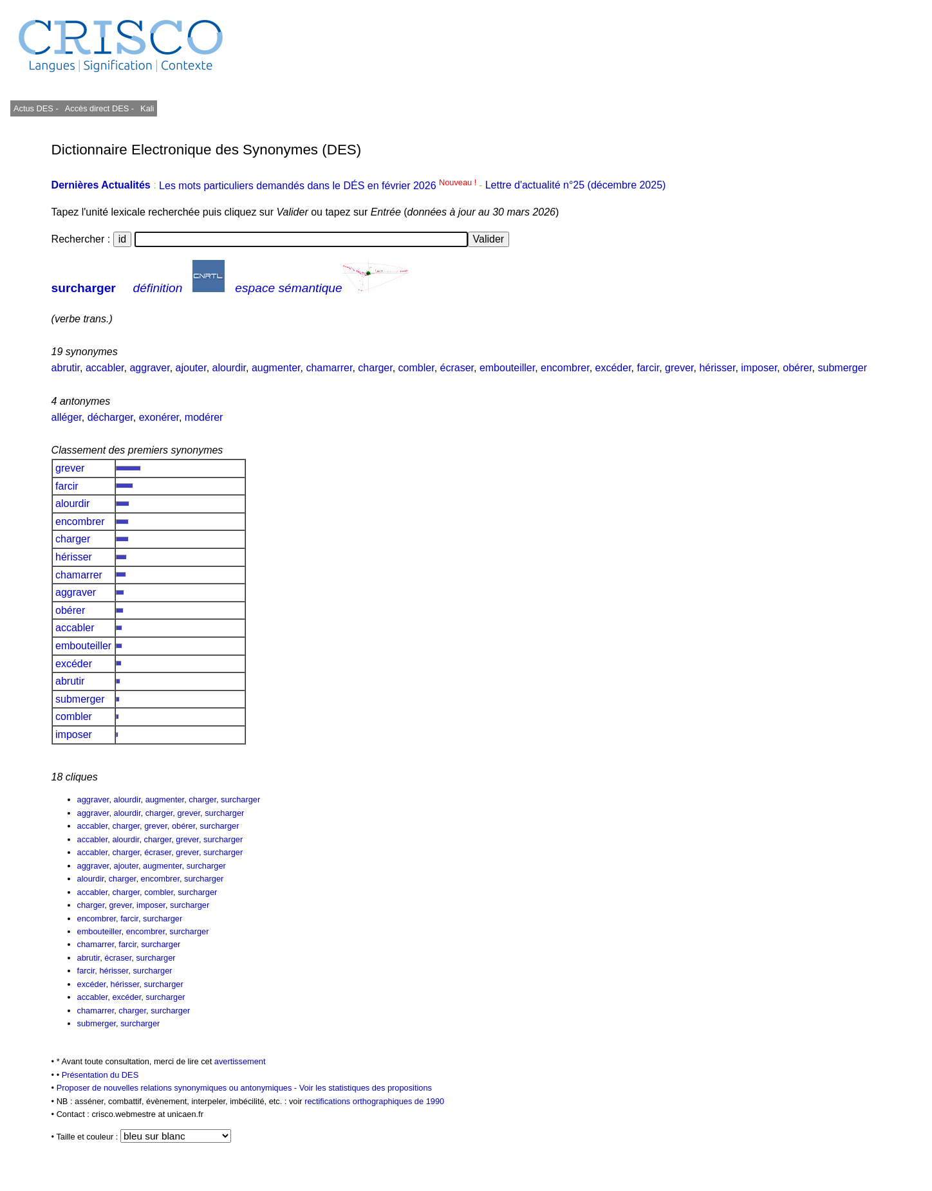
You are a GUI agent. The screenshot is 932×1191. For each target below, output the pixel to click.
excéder (613, 367)
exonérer (159, 417)
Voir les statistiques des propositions (365, 1088)
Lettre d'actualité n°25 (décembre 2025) (575, 185)
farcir (648, 367)
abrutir (65, 367)
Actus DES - (36, 108)
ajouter (191, 367)
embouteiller (507, 367)
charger (375, 367)
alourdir (229, 367)
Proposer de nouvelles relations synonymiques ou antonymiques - (178, 1088)
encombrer (565, 367)
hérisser (717, 367)
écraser (457, 367)
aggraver (149, 367)
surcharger (83, 288)
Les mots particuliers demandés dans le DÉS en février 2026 (319, 185)
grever (679, 367)
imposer (759, 367)
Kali (147, 108)
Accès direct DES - (99, 108)
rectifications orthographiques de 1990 (374, 1101)
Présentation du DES (100, 1075)
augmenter (276, 367)
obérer (797, 367)
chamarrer (329, 367)
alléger (66, 417)
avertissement (240, 1061)
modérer (204, 417)
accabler (105, 367)
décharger (110, 417)
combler (416, 367)
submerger (842, 367)
